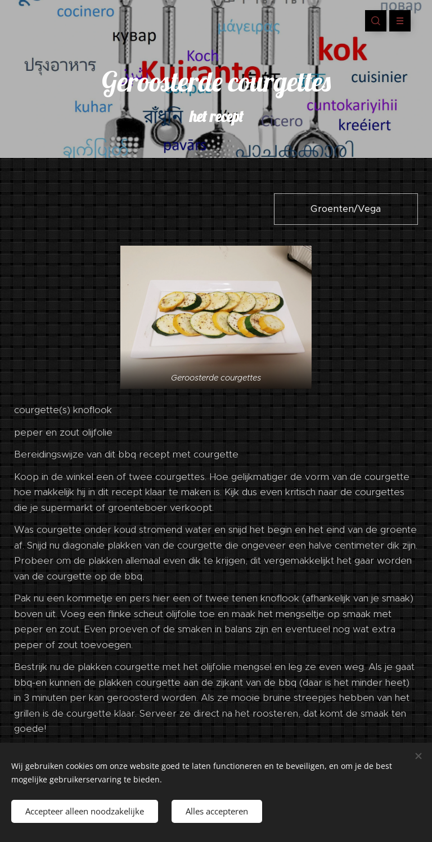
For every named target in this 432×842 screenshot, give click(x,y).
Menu (396, 21)
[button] (375, 20)
